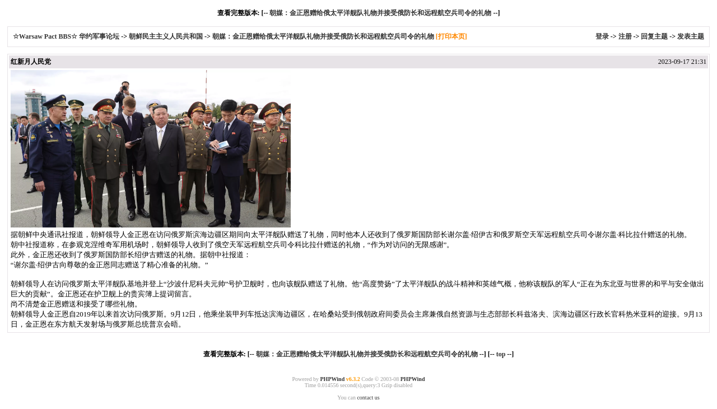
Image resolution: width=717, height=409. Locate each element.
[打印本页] (451, 36)
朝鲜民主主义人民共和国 (166, 36)
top (501, 354)
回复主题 (654, 36)
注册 (625, 36)
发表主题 (690, 36)
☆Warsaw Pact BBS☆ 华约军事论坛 (67, 36)
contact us (368, 397)
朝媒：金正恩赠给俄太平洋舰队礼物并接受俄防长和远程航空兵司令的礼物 (380, 13)
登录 (602, 36)
